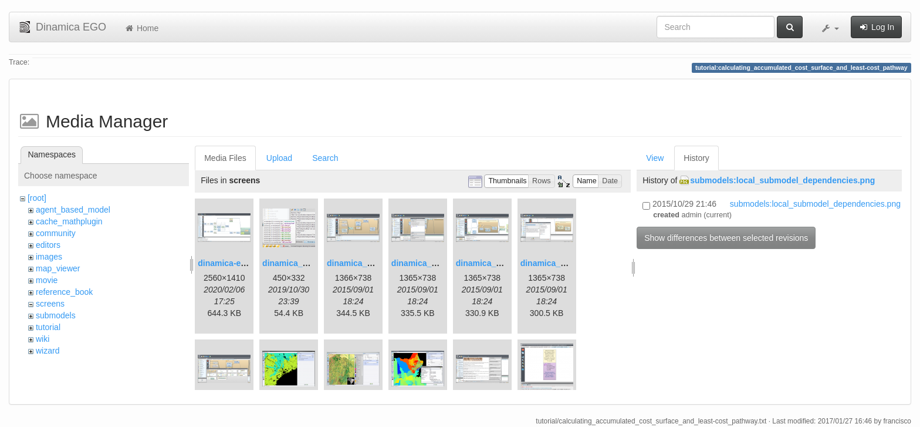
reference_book (64, 292)
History (696, 158)
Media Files (225, 158)
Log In (876, 27)
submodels (56, 315)
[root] (37, 198)
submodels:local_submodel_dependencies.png (782, 180)
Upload (279, 158)
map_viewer (58, 268)
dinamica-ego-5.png (236, 263)
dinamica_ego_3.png (367, 263)
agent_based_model (73, 209)
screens (50, 303)
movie (47, 280)
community (56, 233)
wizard (47, 350)
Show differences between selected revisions (726, 238)
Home (141, 28)
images (49, 256)
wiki (42, 339)
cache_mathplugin (69, 221)
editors (48, 245)
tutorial (48, 327)
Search (325, 158)
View (655, 158)
